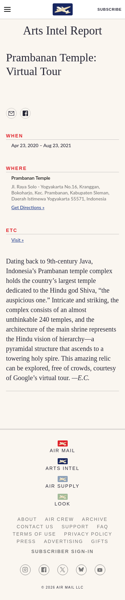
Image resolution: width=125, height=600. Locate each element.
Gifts (100, 541)
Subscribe (109, 9)
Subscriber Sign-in (62, 551)
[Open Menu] (7, 9)
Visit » (17, 240)
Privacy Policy (88, 534)
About (27, 519)
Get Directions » (27, 207)
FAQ (102, 526)
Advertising (63, 541)
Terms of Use (34, 534)
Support (75, 526)
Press (26, 541)
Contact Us (35, 526)
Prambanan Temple (30, 178)
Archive (95, 519)
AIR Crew (59, 519)
